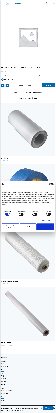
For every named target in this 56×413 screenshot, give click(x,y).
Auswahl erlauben (28, 227)
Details (16, 93)
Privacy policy (5, 393)
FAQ (2, 376)
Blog (2, 363)
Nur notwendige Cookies (10, 227)
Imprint (3, 381)
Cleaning (3, 403)
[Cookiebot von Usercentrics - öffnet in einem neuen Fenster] (46, 184)
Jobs (2, 373)
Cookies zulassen (45, 227)
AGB (2, 388)
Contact (3, 378)
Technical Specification (33, 93)
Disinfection (4, 366)
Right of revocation (7, 390)
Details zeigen (46, 220)
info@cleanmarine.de (18, 410)
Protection (4, 400)
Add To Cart (48, 85)
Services (3, 361)
